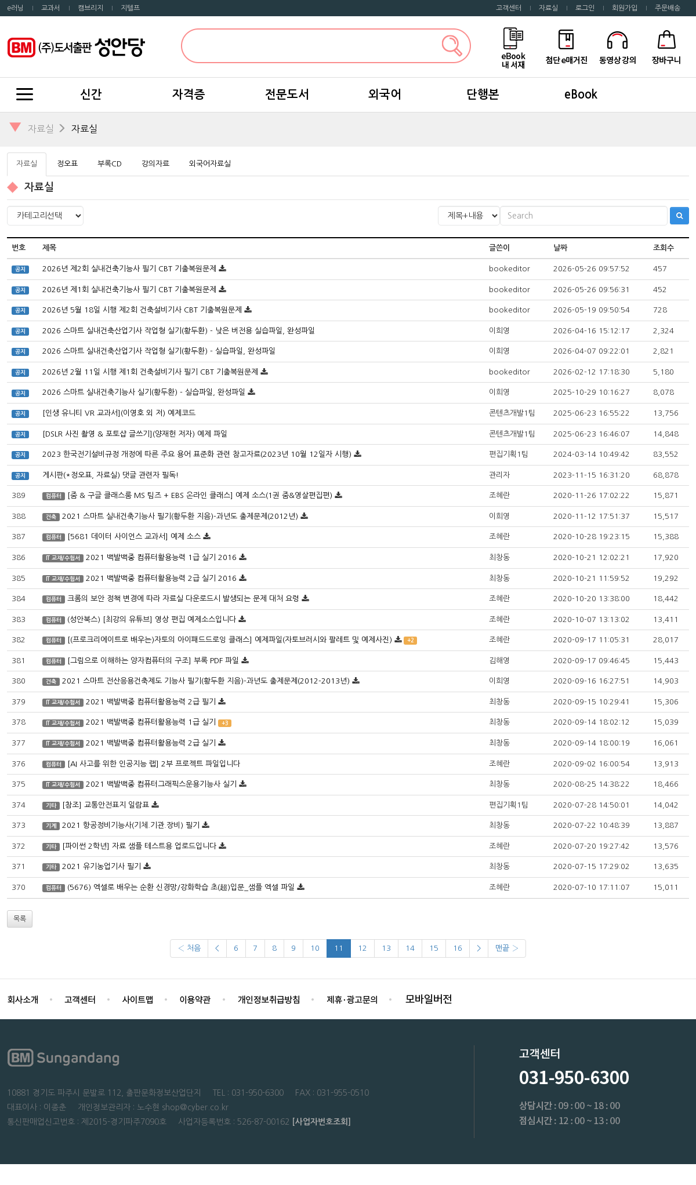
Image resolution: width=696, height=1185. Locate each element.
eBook (580, 94)
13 (386, 948)
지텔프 (130, 8)
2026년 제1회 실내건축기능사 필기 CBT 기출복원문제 (129, 289)
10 (315, 948)
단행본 (482, 94)
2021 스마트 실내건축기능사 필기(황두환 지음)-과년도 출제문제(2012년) (180, 516)
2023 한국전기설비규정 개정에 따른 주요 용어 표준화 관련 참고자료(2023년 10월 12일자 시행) (196, 454)
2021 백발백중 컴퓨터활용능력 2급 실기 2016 (161, 578)
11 (338, 948)
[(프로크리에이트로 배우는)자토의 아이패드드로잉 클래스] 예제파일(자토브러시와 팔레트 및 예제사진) (229, 640)
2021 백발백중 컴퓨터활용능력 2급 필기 (151, 702)
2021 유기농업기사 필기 (101, 866)
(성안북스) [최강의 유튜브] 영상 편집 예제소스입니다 (151, 619)
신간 (91, 94)
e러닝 (15, 8)
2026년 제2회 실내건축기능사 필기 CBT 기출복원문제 (129, 268)
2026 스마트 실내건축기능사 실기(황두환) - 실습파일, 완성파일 (143, 392)
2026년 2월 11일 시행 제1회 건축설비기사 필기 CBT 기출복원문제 (150, 372)
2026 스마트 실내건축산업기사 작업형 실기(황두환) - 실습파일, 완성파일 (159, 351)
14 (410, 948)
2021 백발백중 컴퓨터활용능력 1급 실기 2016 (161, 557)
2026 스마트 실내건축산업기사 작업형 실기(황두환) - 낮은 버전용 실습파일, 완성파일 (178, 331)
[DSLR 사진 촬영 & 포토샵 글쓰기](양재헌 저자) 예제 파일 (134, 434)
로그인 (584, 8)
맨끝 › (507, 948)
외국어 (384, 94)
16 (457, 948)
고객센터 (508, 8)
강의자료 (155, 164)
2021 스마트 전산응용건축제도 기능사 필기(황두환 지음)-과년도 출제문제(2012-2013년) (206, 681)
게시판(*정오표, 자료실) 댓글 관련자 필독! (110, 475)
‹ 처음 (189, 948)
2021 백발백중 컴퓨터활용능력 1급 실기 (151, 722)
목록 (19, 918)
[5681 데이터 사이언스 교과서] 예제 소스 (135, 536)
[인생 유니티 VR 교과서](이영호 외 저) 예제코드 (118, 413)
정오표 (67, 164)
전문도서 (287, 94)
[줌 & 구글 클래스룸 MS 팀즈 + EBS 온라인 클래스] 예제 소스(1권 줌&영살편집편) (199, 495)
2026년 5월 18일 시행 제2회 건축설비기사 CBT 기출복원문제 (142, 310)
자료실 (548, 8)
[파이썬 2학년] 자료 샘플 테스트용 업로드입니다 (139, 846)
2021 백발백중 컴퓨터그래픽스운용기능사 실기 (161, 784)
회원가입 (624, 8)
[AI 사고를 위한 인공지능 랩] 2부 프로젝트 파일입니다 (153, 764)
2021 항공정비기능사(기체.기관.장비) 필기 (131, 825)
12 (362, 948)
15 (433, 948)
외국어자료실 (210, 164)
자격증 (188, 94)
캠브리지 (90, 8)
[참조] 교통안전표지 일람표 (105, 805)
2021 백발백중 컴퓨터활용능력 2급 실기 (151, 743)
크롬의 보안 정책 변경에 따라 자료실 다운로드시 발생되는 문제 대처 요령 (183, 598)
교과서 (50, 8)
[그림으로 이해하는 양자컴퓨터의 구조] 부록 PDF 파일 (153, 660)
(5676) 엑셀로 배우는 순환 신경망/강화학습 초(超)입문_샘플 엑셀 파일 (181, 887)
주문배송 (667, 8)
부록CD (109, 164)
